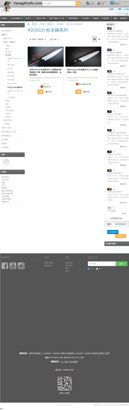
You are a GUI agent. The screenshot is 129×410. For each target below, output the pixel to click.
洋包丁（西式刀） (10, 42)
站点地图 (5, 196)
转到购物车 (113, 232)
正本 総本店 (9, 110)
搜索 (115, 18)
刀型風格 (6, 124)
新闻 (111, 9)
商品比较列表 (7, 193)
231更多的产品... (116, 218)
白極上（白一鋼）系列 (14, 92)
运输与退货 (6, 199)
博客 (119, 9)
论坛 (126, 9)
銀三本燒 (10, 76)
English (120, 13)
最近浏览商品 (7, 191)
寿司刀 (29, 18)
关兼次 (7, 46)
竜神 (7, 49)
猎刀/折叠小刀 (17, 18)
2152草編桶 (111, 211)
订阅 (91, 269)
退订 (99, 269)
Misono (8, 114)
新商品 (4, 18)
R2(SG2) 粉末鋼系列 (15, 87)
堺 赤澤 (8, 55)
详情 (49, 92)
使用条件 (5, 202)
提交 (121, 264)
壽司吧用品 (74, 18)
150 (54, 39)
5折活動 (86, 18)
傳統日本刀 (7, 38)
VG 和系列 (11, 97)
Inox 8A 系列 (12, 83)
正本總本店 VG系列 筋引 (116, 74)
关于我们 (5, 180)
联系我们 (123, 18)
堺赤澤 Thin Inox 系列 (14, 60)
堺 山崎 (8, 52)
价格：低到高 (38, 39)
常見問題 (105, 18)
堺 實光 (8, 107)
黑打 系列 (10, 65)
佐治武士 (8, 117)
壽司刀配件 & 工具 (58, 18)
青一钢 (9, 69)
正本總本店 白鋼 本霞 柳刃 (117, 133)
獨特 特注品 (7, 120)
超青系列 (10, 72)
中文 (126, 13)
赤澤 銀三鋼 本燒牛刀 (115, 173)
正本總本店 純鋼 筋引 (115, 31)
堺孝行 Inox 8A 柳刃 (114, 114)
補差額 (96, 18)
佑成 (7, 104)
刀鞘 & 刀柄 (41, 18)
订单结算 (121, 236)
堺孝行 (7, 101)
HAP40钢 (10, 80)
